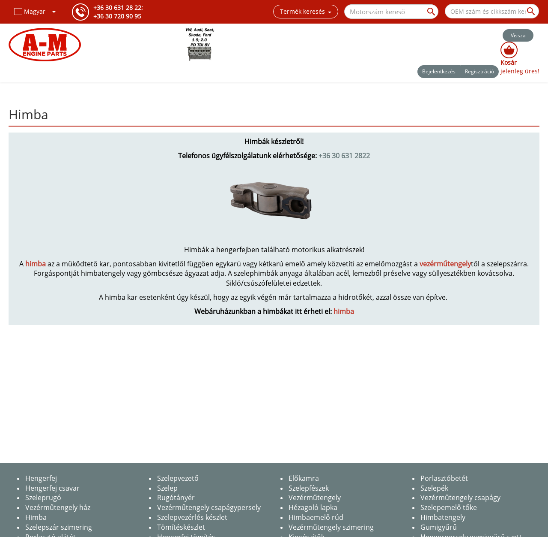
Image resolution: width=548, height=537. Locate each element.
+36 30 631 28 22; (118, 7)
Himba (36, 517)
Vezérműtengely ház (57, 507)
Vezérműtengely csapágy (460, 497)
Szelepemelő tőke (448, 507)
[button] (35, 11)
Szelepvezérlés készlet (192, 517)
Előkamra (304, 478)
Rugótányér (176, 497)
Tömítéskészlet (181, 527)
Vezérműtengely (315, 497)
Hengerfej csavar (52, 488)
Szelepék (434, 488)
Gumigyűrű (438, 527)
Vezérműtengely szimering (331, 527)
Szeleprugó (43, 497)
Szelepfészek (309, 488)
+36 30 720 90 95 (117, 16)
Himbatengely (442, 517)
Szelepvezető (178, 478)
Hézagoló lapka (313, 507)
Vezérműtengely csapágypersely (209, 507)
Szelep (167, 488)
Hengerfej (41, 478)
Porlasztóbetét (444, 478)
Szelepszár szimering (58, 527)
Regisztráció (479, 71)
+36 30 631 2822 (344, 155)
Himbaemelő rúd (316, 517)
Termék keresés (305, 11)
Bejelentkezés (439, 71)
